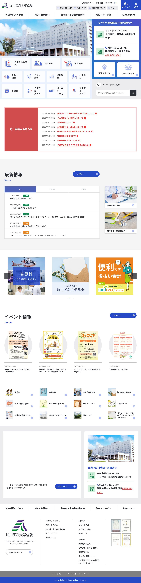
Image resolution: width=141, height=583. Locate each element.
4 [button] (74, 298)
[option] (46, 37)
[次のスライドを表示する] (134, 276)
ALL (20, 189)
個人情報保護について (87, 556)
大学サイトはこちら (20, 552)
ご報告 (83, 189)
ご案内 (52, 189)
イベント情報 (84, 525)
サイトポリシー (57, 574)
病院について (128, 14)
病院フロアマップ (97, 8)
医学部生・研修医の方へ (105, 3)
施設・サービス (103, 14)
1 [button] (67, 298)
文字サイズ (126, 5)
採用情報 (82, 539)
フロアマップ (130, 70)
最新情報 (82, 521)
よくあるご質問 (85, 529)
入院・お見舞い (42, 14)
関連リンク (83, 533)
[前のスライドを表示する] (7, 276)
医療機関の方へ (87, 3)
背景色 (136, 5)
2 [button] (69, 298)
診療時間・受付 (64, 8)
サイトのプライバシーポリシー (78, 574)
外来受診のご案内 (14, 14)
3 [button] (72, 298)
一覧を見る (87, 174)
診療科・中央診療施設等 (73, 14)
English (112, 8)
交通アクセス (80, 8)
